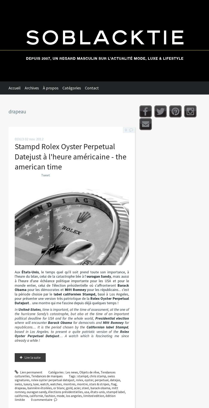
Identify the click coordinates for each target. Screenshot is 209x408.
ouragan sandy (37, 392)
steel (85, 388)
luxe (36, 384)
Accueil (15, 87)
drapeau (20, 388)
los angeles (74, 396)
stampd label (115, 392)
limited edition (93, 396)
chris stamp (98, 376)
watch (44, 384)
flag (114, 384)
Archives (32, 87)
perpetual (102, 380)
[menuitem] (17, 88)
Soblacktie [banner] (104, 40)
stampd (82, 376)
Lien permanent (28, 372)
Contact (92, 87)
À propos (50, 87)
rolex (79, 380)
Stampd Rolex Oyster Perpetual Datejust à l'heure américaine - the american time (70, 156)
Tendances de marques (47, 376)
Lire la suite (32, 357)
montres (69, 384)
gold (69, 388)
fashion (49, 396)
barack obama (100, 388)
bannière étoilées (39, 388)
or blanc (59, 388)
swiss (18, 384)
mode (60, 396)
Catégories (71, 87)
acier (77, 388)
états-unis (97, 392)
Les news (72, 372)
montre (82, 384)
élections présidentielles (65, 392)
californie (36, 396)
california (21, 396)
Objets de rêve (89, 372)
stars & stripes (99, 384)
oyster (88, 380)
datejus (115, 380)
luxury (27, 384)
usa (86, 392)
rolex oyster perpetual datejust (52, 380)
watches (56, 384)
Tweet (45, 175)
